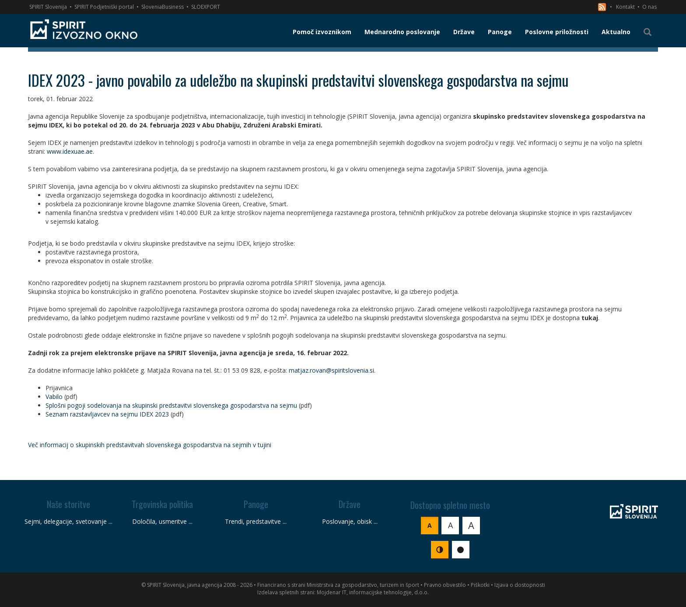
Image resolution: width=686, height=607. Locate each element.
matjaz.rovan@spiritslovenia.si (331, 370)
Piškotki (480, 585)
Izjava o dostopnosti (519, 585)
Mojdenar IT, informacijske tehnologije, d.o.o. (373, 592)
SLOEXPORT (205, 7)
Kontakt (625, 7)
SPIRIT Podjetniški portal (104, 7)
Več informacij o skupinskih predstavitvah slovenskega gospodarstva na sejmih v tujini (149, 445)
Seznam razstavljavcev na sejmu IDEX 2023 (107, 414)
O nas (649, 7)
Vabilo (54, 396)
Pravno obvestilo (445, 585)
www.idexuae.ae (70, 151)
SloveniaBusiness (162, 7)
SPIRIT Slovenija (48, 7)
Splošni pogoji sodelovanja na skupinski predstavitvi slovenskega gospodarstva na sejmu (171, 405)
